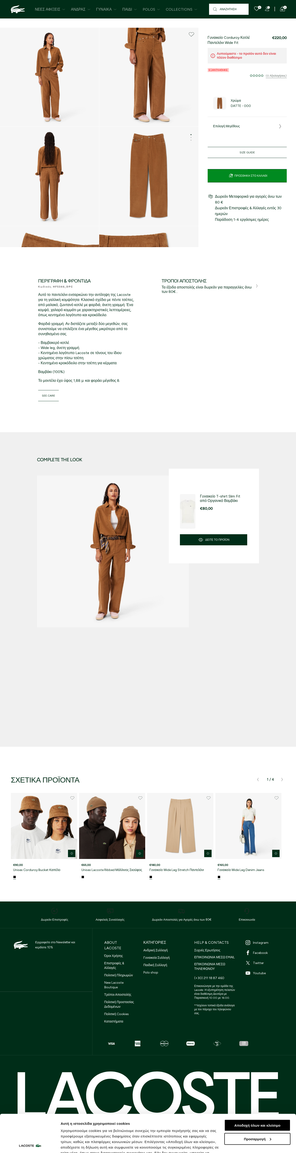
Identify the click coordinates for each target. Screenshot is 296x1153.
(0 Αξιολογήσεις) (276, 75)
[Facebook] (266, 953)
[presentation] (258, 779)
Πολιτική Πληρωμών (118, 975)
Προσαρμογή (257, 1101)
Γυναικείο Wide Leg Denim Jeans (241, 870)
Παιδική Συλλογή (155, 965)
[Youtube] (266, 973)
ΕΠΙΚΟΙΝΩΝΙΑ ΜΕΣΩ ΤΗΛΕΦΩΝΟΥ (209, 966)
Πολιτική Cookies (116, 1014)
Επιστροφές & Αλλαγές (114, 965)
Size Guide (247, 152)
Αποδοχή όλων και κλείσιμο (257, 1087)
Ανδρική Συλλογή (155, 950)
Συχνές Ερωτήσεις (207, 950)
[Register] (267, 9)
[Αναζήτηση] (229, 9)
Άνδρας (80, 9)
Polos (151, 9)
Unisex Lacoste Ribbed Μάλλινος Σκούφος (111, 870)
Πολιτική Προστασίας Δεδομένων (119, 1004)
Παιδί (129, 9)
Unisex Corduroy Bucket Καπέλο (36, 870)
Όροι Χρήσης (113, 956)
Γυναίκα (106, 9)
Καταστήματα (113, 1021)
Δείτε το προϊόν (213, 540)
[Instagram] (266, 942)
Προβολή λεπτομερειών (80, 1144)
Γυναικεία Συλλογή (156, 958)
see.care (48, 395)
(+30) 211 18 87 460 (209, 978)
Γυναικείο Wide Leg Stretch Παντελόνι (176, 870)
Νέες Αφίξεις (50, 9)
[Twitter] (266, 963)
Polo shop (150, 972)
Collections (181, 9)
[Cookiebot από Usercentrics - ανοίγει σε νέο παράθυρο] (30, 1144)
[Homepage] (18, 9)
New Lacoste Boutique (113, 985)
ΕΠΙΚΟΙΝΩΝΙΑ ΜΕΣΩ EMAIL (214, 957)
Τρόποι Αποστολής (117, 995)
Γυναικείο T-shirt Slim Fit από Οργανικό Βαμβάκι (220, 498)
